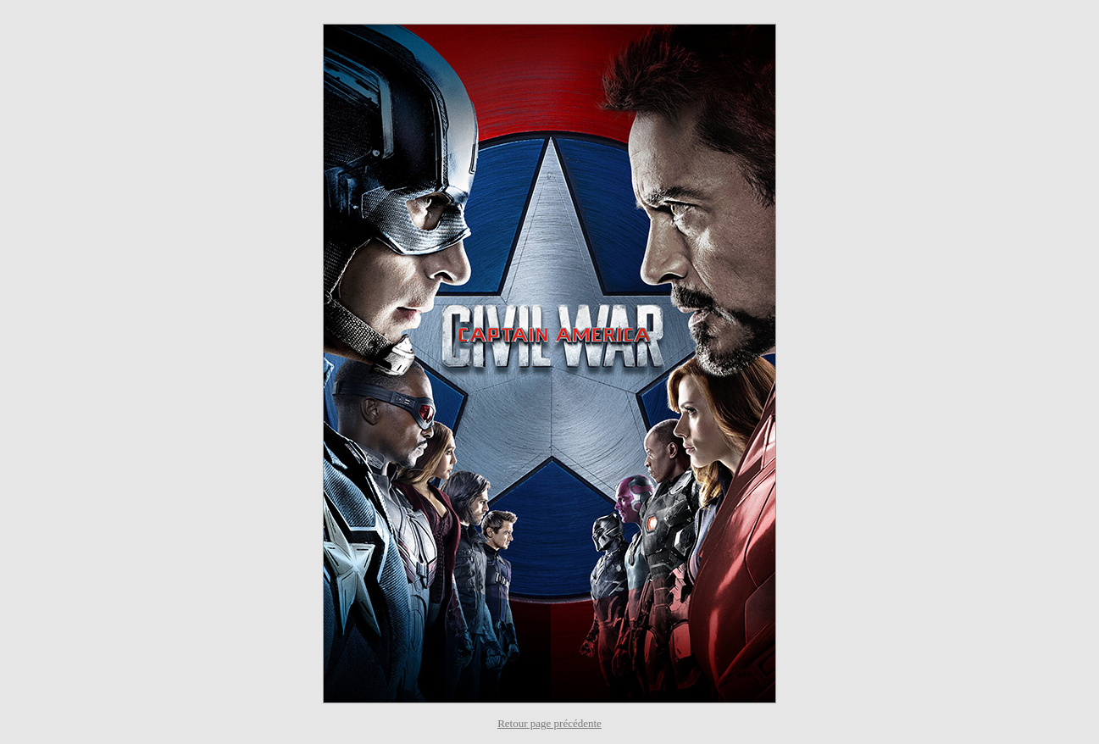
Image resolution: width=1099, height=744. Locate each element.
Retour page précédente (549, 723)
